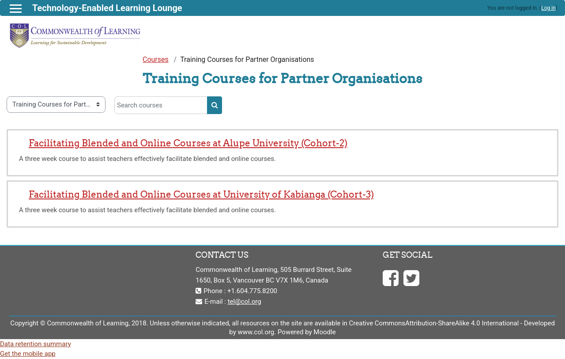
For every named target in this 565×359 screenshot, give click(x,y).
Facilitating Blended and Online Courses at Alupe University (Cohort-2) (188, 143)
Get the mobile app (28, 354)
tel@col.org (244, 302)
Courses (156, 59)
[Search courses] (160, 105)
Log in (548, 8)
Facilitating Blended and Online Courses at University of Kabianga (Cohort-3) (201, 194)
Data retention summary (35, 344)
